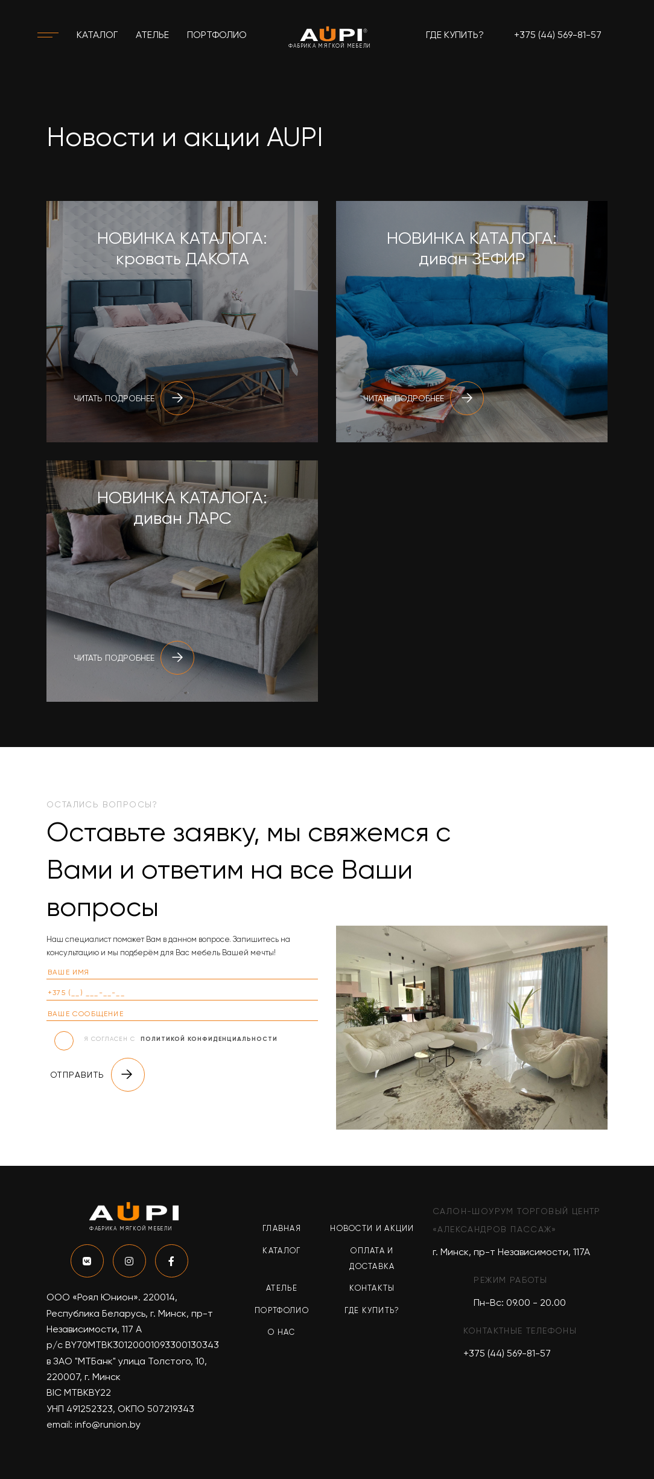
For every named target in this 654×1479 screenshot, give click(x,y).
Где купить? (455, 34)
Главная (281, 1228)
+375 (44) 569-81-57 (558, 34)
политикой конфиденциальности (209, 1039)
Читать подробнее (134, 398)
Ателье (152, 34)
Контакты (372, 1288)
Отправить (97, 1075)
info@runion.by (108, 1424)
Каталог (97, 34)
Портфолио (217, 34)
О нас (282, 1332)
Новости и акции (372, 1228)
